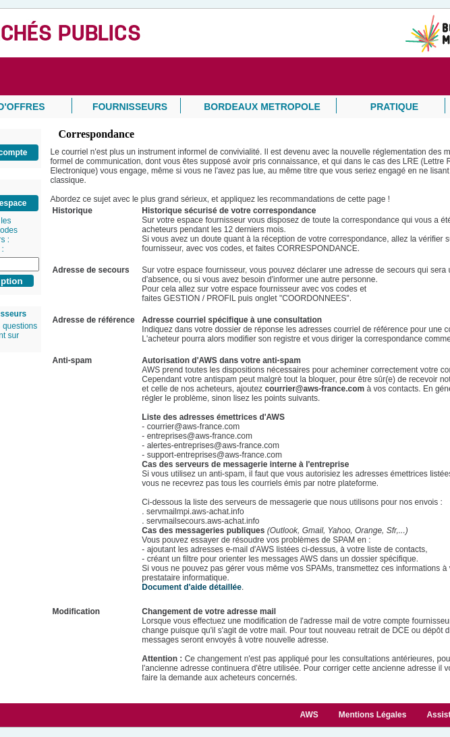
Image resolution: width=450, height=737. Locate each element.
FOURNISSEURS (129, 106)
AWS (309, 714)
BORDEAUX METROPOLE (262, 106)
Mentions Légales (373, 714)
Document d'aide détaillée (192, 587)
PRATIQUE (394, 106)
